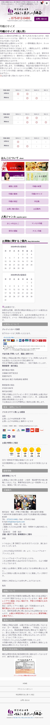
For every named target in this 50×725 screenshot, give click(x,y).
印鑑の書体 (13, 194)
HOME (25, 683)
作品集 (37, 201)
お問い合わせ (41, 19)
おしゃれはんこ (13, 223)
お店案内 (36, 209)
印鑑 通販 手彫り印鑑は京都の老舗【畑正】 (23, 717)
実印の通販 (13, 231)
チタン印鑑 (37, 231)
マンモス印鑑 (37, 223)
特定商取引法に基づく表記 (25, 694)
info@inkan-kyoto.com (16, 522)
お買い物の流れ (13, 209)
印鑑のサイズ (37, 194)
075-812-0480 (20, 18)
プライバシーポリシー (25, 689)
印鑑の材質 (37, 186)
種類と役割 (13, 186)
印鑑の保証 (13, 201)
